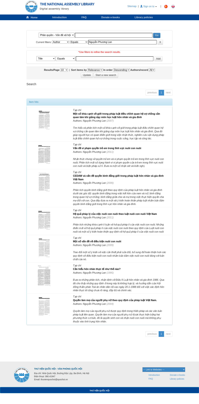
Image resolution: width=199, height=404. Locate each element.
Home (32, 17)
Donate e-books (110, 17)
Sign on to (148, 6)
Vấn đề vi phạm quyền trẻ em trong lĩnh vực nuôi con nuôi (107, 148)
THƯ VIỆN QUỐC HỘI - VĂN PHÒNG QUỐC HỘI (58, 369)
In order (108, 70)
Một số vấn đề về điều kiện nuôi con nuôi (97, 241)
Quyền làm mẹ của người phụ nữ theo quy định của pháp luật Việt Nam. (115, 300)
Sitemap (131, 6)
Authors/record (139, 70)
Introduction (59, 17)
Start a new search (105, 75)
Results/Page (51, 70)
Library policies (144, 17)
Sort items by (79, 70)
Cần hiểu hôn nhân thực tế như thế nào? (97, 269)
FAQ (84, 17)
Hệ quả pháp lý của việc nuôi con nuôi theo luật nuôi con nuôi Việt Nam (115, 214)
